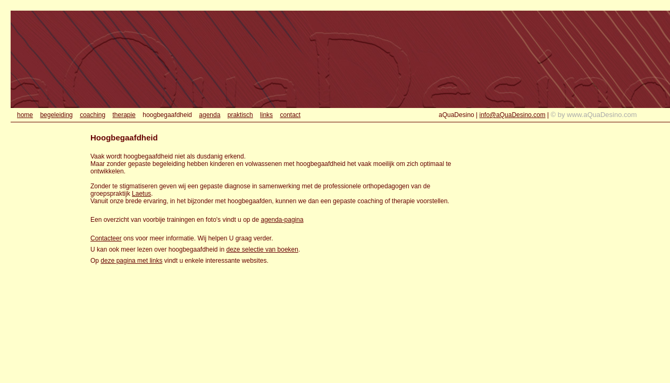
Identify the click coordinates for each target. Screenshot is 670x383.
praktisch (240, 115)
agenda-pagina (282, 219)
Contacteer (106, 238)
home (25, 115)
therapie (124, 115)
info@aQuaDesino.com (513, 115)
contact (290, 115)
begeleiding (56, 115)
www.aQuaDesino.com (602, 115)
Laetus (141, 193)
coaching (92, 115)
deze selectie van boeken (262, 249)
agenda (209, 115)
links (266, 115)
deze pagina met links (131, 260)
